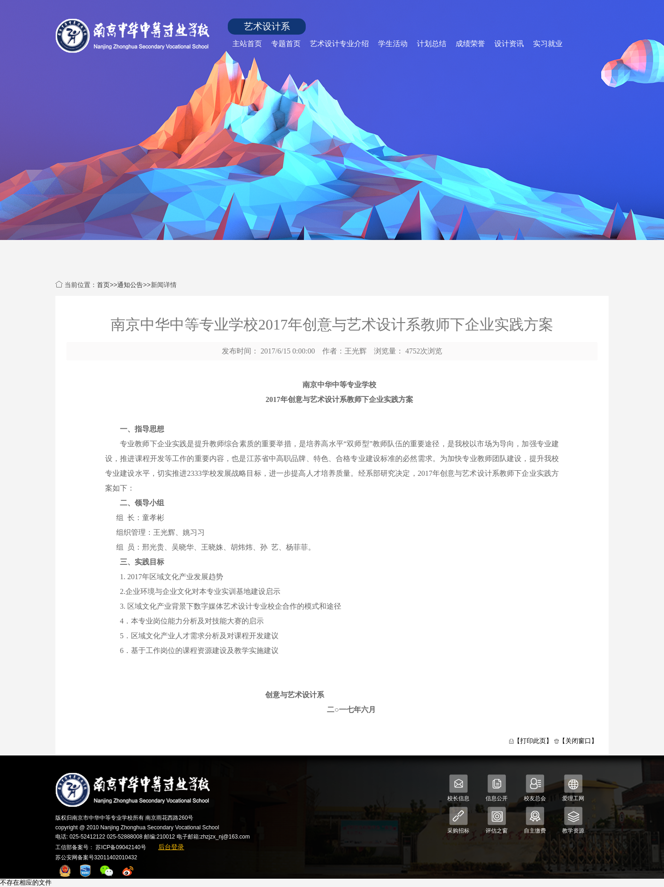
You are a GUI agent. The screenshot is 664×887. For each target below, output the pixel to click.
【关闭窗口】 (578, 740)
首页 (103, 284)
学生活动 (393, 44)
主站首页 (247, 44)
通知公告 (130, 284)
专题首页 (286, 44)
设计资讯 (509, 44)
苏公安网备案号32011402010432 (96, 857)
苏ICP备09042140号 (120, 847)
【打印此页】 (533, 740)
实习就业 (548, 44)
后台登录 (171, 847)
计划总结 (431, 44)
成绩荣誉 (470, 44)
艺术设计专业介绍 (339, 44)
